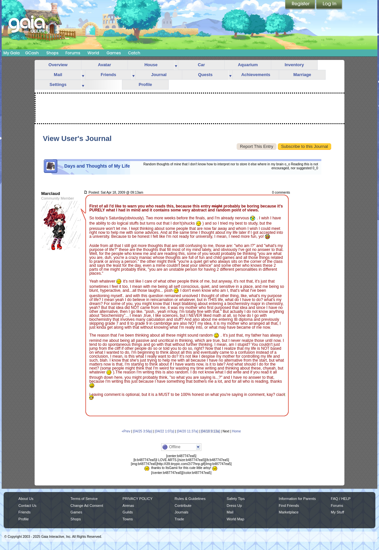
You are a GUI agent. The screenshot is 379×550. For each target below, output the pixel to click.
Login (329, 5)
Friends (108, 74)
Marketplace (289, 512)
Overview (58, 64)
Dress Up (234, 506)
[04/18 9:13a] (210, 431)
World (93, 53)
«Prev (126, 431)
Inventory (294, 64)
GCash (32, 53)
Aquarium (248, 64)
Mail (58, 74)
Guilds (128, 512)
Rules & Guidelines (190, 499)
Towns (128, 519)
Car (201, 64)
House (151, 64)
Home (236, 431)
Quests (205, 74)
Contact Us (27, 506)
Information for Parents (297, 499)
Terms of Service (84, 499)
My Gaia (11, 53)
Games (113, 53)
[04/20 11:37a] (187, 431)
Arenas (128, 506)
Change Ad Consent (87, 506)
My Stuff (337, 512)
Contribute (183, 506)
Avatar (104, 64)
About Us (25, 499)
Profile (145, 84)
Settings (57, 84)
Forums (72, 53)
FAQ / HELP (341, 499)
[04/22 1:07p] (164, 431)
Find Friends (289, 506)
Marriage (302, 74)
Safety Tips (236, 499)
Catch (134, 53)
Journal (159, 74)
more (176, 65)
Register (300, 5)
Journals (182, 512)
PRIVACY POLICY (138, 499)
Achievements (255, 74)
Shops (52, 53)
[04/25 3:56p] (142, 431)
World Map (235, 519)
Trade (179, 519)
